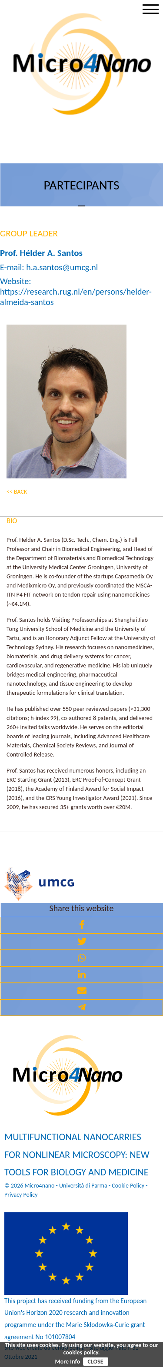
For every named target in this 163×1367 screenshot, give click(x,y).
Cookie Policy (128, 1185)
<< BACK (17, 491)
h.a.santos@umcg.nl (62, 267)
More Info (67, 1361)
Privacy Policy (21, 1194)
